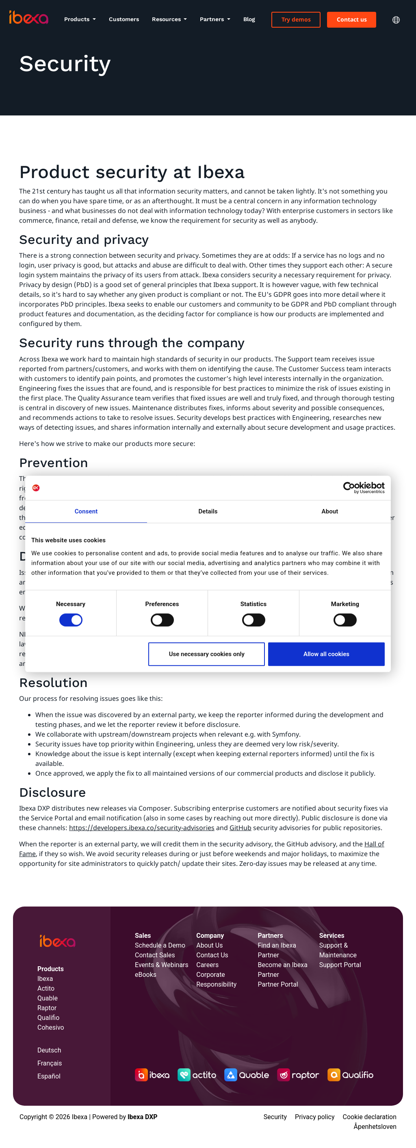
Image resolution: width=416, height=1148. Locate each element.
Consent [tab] (86, 511)
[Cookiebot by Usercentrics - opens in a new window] (349, 488)
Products (77, 19)
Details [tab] (207, 511)
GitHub (240, 827)
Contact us (352, 19)
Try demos (296, 19)
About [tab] (330, 511)
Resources (167, 19)
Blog (249, 19)
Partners (212, 19)
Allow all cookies (326, 654)
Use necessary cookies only (207, 654)
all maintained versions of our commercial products (223, 773)
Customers (124, 19)
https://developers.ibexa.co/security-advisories (141, 827)
